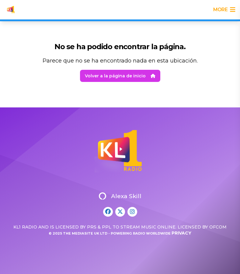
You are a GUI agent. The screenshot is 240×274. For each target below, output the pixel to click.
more (224, 9)
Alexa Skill (120, 196)
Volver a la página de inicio (120, 76)
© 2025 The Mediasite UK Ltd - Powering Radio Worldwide (110, 233)
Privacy (181, 233)
